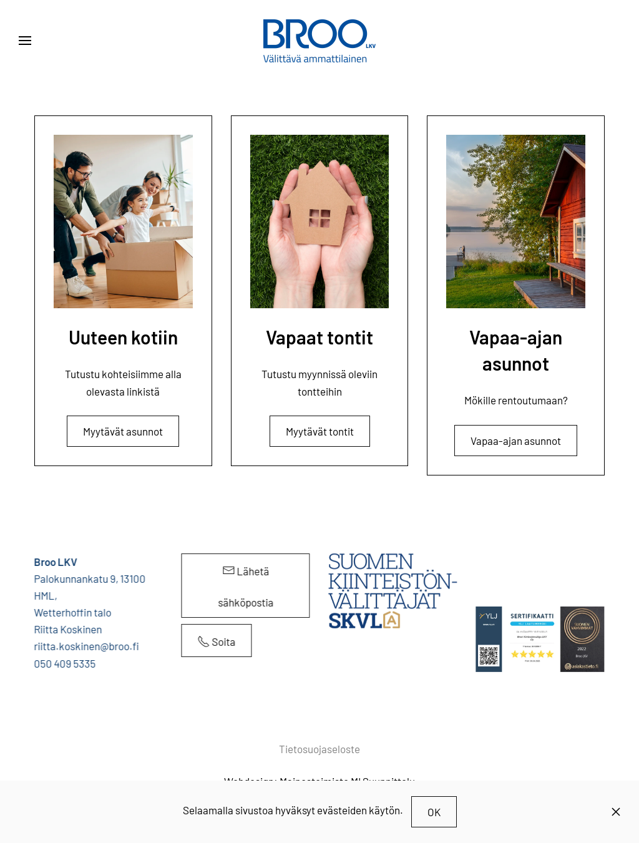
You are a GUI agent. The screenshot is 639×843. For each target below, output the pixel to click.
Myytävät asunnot (123, 431)
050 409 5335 (64, 663)
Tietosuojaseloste (319, 749)
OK (434, 812)
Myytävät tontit (320, 431)
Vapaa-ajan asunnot (516, 440)
